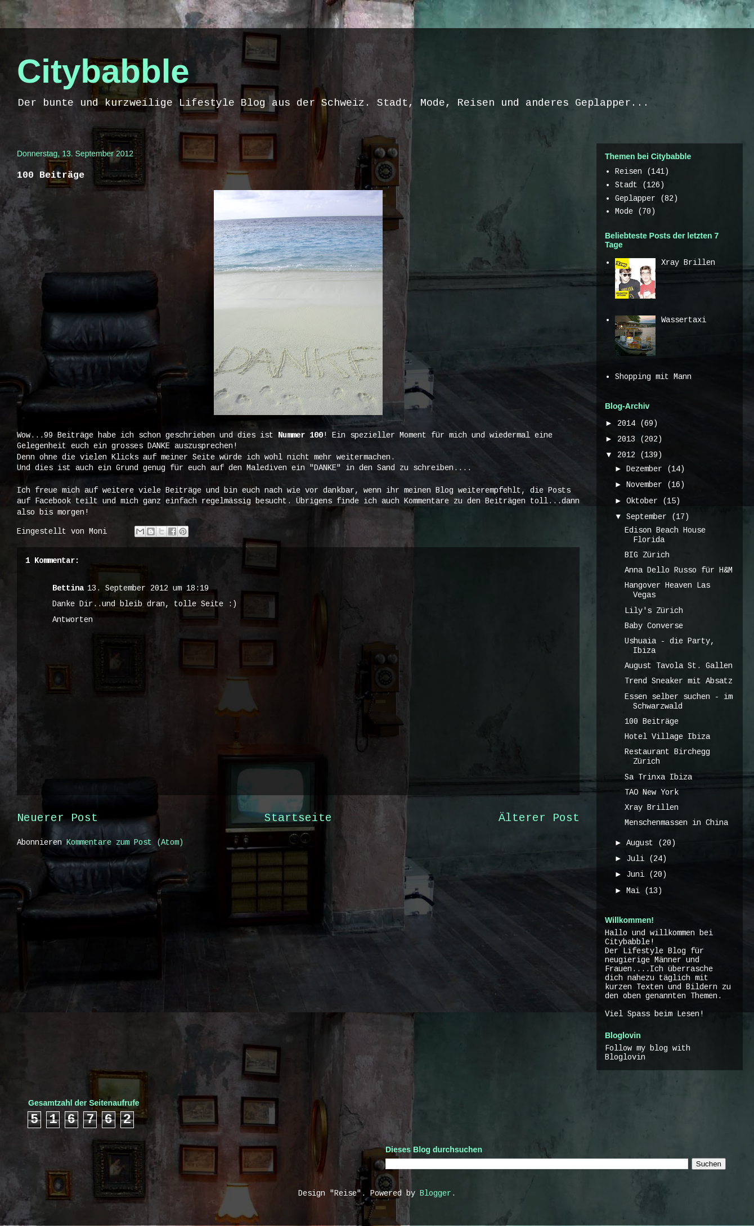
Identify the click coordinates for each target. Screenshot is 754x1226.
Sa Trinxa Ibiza (658, 777)
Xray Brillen (688, 262)
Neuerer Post (57, 818)
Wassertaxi (683, 319)
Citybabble (103, 71)
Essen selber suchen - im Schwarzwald (679, 701)
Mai (635, 890)
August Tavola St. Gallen (679, 665)
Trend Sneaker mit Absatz (679, 681)
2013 (628, 439)
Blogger (435, 1193)
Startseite (298, 818)
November (646, 484)
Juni (637, 874)
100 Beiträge (652, 721)
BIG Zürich (647, 555)
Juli (637, 858)
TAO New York (652, 792)
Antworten (72, 619)
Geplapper (635, 198)
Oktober (644, 501)
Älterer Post (539, 818)
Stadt (626, 185)
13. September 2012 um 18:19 (148, 588)
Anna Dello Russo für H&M (679, 570)
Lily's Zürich (654, 610)
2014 (628, 423)
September (648, 516)
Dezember (646, 469)
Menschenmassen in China (676, 822)
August (642, 843)
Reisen (628, 171)
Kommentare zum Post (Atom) (124, 842)
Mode (624, 211)
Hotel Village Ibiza (667, 736)
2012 (628, 454)
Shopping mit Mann (653, 376)
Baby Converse (654, 625)
